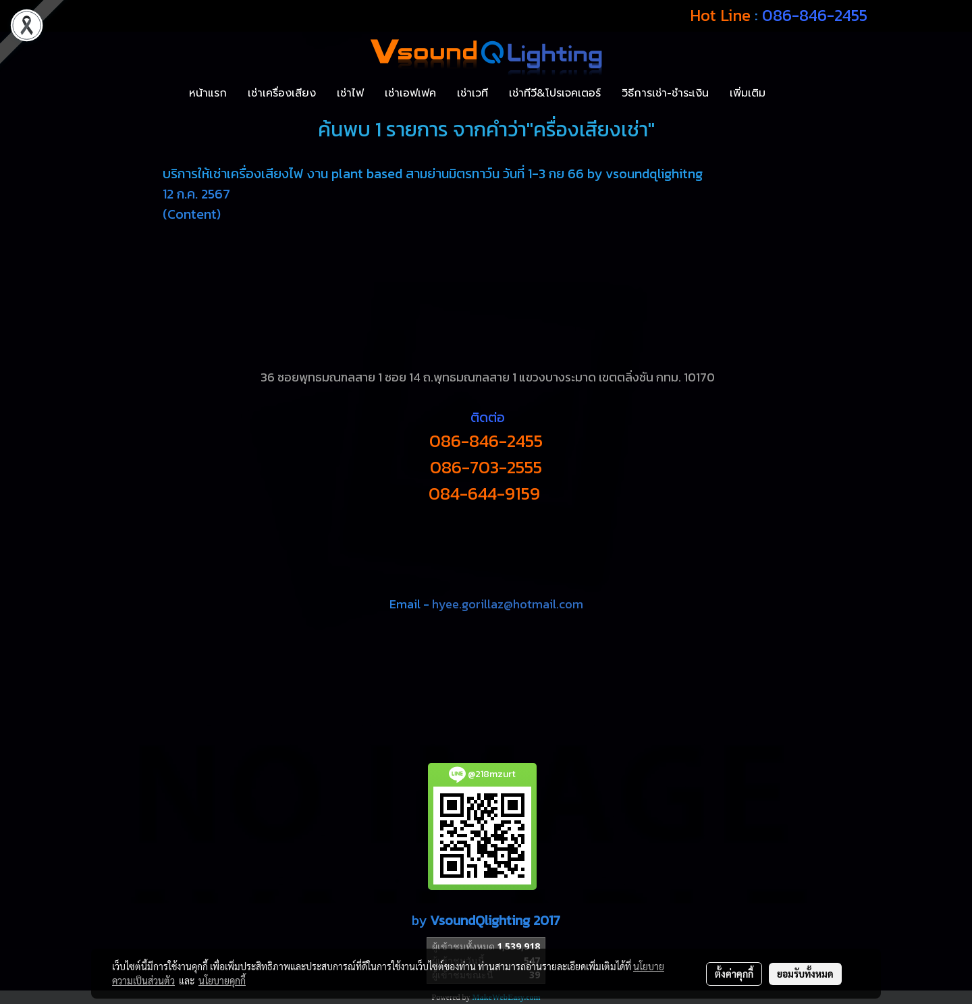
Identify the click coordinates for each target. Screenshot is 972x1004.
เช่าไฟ (350, 93)
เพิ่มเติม (747, 93)
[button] (787, 93)
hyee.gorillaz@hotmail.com (507, 604)
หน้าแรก (208, 93)
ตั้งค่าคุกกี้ (734, 974)
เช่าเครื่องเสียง (282, 93)
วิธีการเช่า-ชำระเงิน (665, 93)
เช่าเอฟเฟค (410, 93)
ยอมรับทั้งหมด (805, 974)
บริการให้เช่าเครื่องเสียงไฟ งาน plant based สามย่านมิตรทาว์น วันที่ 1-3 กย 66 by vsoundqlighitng (433, 173)
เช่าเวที (472, 93)
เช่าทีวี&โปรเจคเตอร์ (555, 93)
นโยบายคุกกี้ (222, 980)
